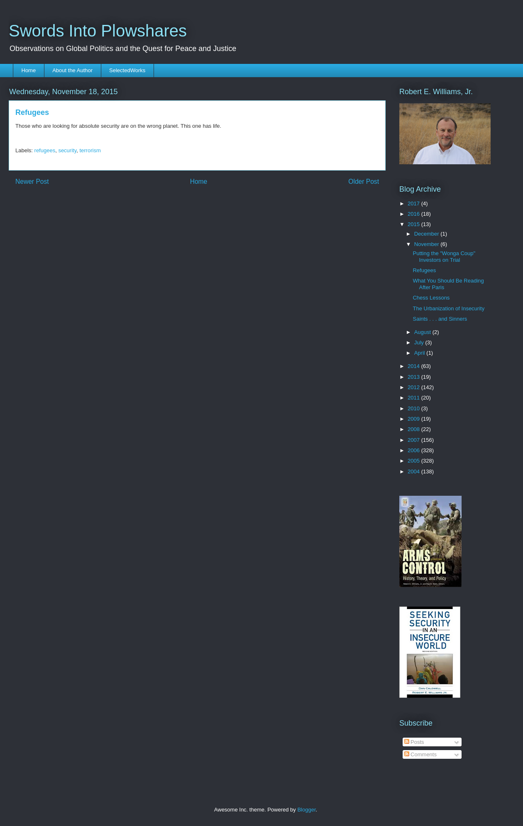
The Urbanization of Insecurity (448, 308)
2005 (414, 461)
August (423, 332)
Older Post (363, 181)
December (427, 234)
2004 (414, 471)
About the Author (72, 70)
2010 (414, 408)
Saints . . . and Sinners (440, 319)
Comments (420, 754)
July (419, 342)
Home (29, 70)
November (427, 244)
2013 (414, 377)
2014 (414, 366)
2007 (414, 440)
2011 (414, 398)
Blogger (306, 810)
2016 (414, 214)
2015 (414, 224)
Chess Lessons (431, 298)
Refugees (424, 270)
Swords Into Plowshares (98, 31)
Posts (414, 742)
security (67, 150)
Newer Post (32, 181)
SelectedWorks (127, 70)
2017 (414, 203)
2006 (414, 450)
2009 (414, 419)
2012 (414, 387)
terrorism (89, 150)
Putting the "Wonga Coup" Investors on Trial (444, 256)
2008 (414, 429)
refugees (45, 150)
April (420, 353)
